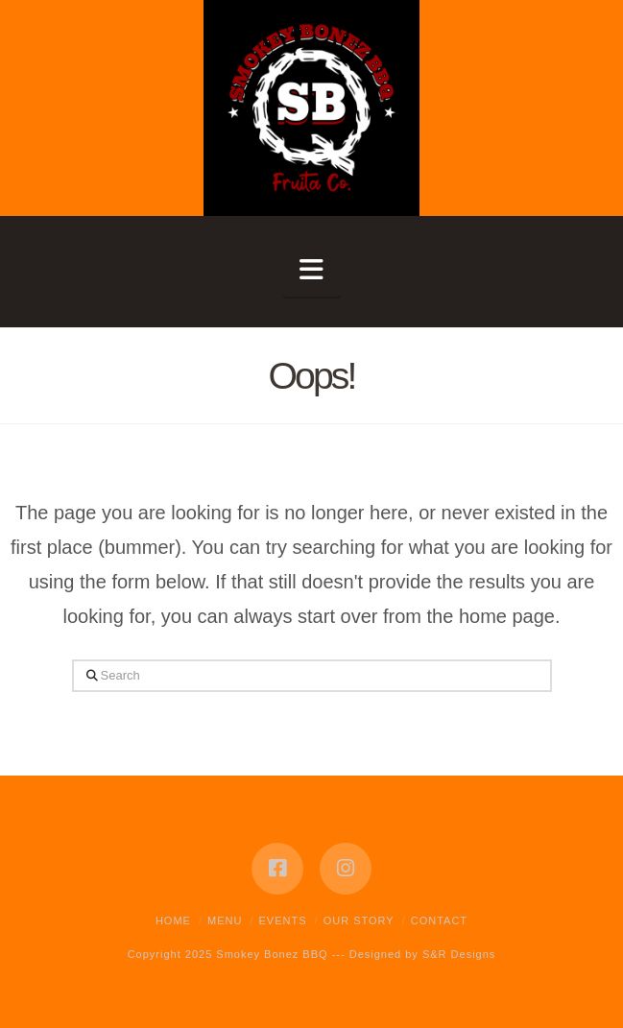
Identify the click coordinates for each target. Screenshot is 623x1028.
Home (173, 920)
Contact (439, 920)
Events (283, 920)
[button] (312, 270)
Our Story (359, 920)
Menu (224, 920)
